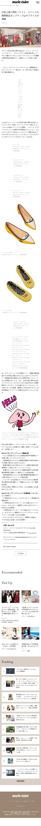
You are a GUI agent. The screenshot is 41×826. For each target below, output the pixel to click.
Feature (34, 7)
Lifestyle (19, 7)
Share (20, 556)
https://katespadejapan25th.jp (13, 535)
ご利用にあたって (29, 806)
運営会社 (28, 809)
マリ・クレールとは (13, 806)
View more (20, 784)
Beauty (11, 7)
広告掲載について (16, 809)
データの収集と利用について (21, 814)
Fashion (3, 7)
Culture (26, 7)
